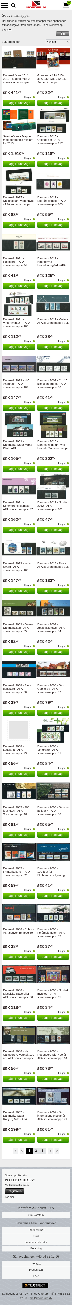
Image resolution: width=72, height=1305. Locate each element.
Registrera (14, 1191)
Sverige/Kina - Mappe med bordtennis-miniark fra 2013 (18, 140)
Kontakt (36, 1263)
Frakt (36, 1236)
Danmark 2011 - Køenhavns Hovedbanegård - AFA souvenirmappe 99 (51, 263)
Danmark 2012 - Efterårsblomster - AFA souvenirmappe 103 (51, 201)
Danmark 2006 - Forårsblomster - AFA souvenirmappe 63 (51, 933)
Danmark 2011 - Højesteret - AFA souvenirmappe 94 (15, 262)
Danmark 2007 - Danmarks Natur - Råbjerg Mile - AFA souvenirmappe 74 (15, 1117)
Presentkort (36, 1269)
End (57, 1151)
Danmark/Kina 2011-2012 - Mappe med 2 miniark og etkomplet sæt (16, 80)
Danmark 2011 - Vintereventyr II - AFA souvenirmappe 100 (16, 323)
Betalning (35, 1248)
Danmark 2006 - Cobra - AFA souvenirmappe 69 (18, 931)
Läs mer (7, 29)
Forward (50, 1151)
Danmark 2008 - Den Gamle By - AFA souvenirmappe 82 (50, 689)
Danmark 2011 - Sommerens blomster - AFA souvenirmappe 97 (18, 506)
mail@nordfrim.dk (41, 1298)
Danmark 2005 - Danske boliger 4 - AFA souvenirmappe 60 (53, 811)
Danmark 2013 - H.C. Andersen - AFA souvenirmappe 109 (16, 384)
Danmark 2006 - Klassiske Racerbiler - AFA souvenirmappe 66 (18, 994)
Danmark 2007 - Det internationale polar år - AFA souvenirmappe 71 (52, 1116)
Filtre (62, 33)
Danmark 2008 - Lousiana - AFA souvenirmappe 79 (15, 750)
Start (15, 1151)
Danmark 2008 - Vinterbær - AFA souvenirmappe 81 (49, 750)
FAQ (36, 1275)
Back (22, 1151)
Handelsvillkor (36, 1230)
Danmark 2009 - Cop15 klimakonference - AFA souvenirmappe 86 (52, 384)
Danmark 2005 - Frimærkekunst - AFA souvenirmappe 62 (16, 872)
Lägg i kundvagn (19, 103)
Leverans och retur (36, 1242)
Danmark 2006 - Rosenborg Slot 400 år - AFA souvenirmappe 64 (52, 1055)
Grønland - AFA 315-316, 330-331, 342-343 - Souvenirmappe (52, 79)
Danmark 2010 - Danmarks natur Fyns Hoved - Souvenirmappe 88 (53, 446)
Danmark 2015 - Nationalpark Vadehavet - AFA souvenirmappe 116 (18, 202)
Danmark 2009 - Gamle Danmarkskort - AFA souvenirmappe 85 (18, 628)
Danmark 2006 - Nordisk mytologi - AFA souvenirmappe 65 (53, 994)
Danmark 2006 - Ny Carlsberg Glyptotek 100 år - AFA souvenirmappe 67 (18, 1056)
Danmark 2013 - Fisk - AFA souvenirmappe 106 (53, 565)
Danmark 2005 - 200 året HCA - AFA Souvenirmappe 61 (16, 811)
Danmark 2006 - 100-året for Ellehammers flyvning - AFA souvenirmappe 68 (52, 873)
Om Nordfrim (36, 1215)
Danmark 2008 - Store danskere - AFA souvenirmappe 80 (17, 689)
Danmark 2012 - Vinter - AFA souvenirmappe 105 (53, 321)
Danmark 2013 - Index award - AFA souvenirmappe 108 (17, 567)
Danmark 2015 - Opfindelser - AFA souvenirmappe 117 (50, 140)
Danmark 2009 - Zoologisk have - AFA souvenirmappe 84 (51, 628)
